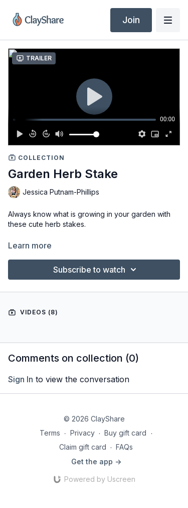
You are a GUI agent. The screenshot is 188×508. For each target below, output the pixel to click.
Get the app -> (96, 461)
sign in (20, 379)
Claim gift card (82, 447)
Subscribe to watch (96, 270)
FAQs (124, 447)
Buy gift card (125, 433)
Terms (50, 433)
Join (131, 20)
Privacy (82, 433)
